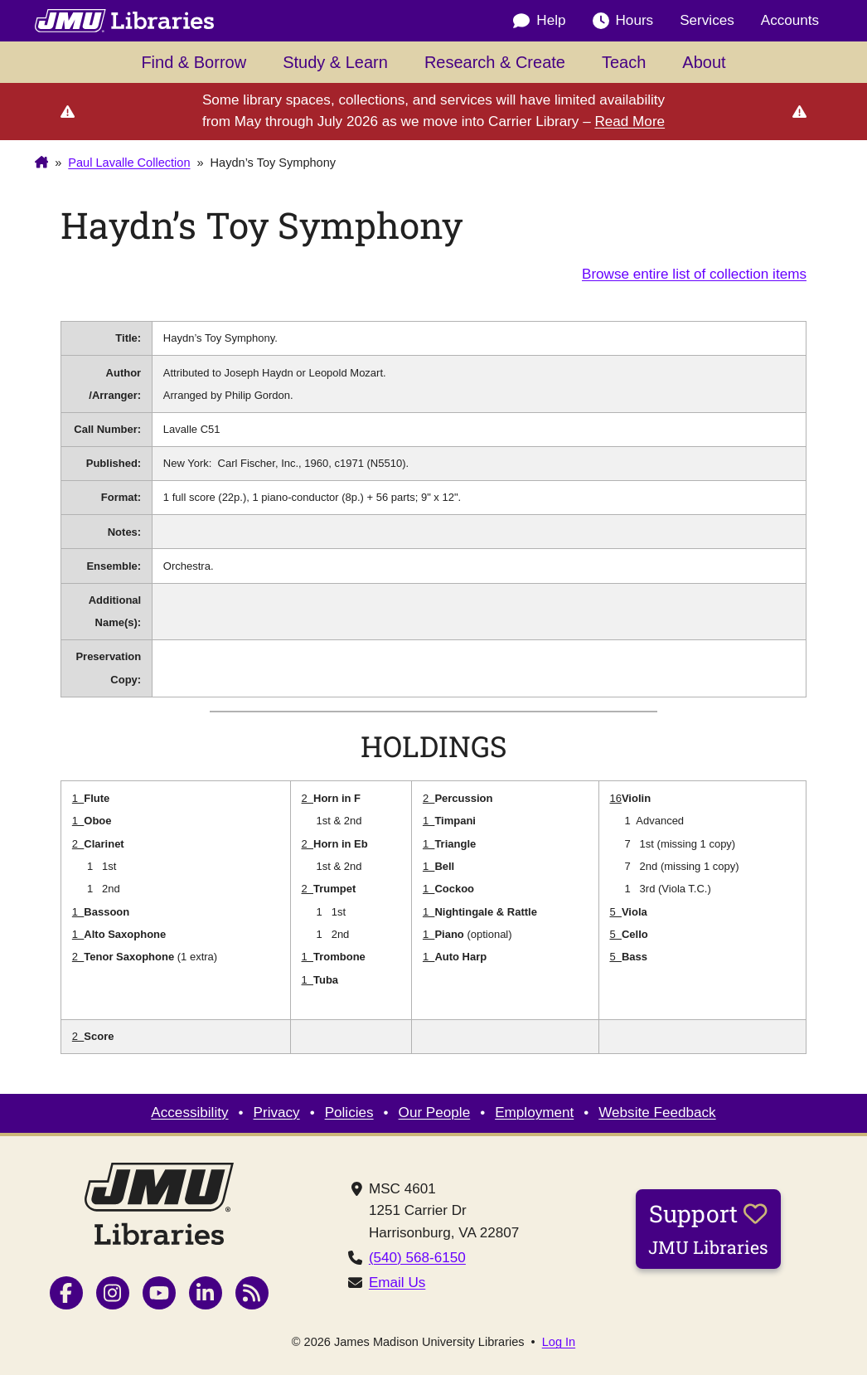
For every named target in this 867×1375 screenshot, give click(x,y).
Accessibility (189, 1112)
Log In (558, 1342)
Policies (349, 1112)
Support (708, 1228)
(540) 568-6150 (417, 1258)
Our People (435, 1112)
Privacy (277, 1112)
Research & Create (494, 62)
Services (707, 20)
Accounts (790, 20)
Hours (623, 20)
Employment (534, 1112)
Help (539, 20)
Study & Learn (335, 62)
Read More (629, 121)
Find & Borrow (193, 62)
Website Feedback (656, 1112)
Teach (624, 62)
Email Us (397, 1282)
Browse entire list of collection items (694, 274)
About (703, 62)
